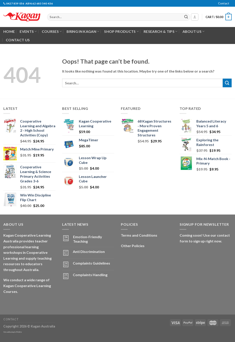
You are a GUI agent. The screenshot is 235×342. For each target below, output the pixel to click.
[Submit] (186, 17)
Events (28, 31)
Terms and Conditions (139, 235)
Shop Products (121, 31)
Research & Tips (160, 31)
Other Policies (133, 246)
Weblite (19, 332)
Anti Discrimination (89, 251)
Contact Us (18, 40)
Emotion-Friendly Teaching (87, 239)
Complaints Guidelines (91, 263)
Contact (223, 3)
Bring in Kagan (83, 31)
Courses (52, 31)
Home (9, 31)
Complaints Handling (90, 275)
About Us (194, 31)
